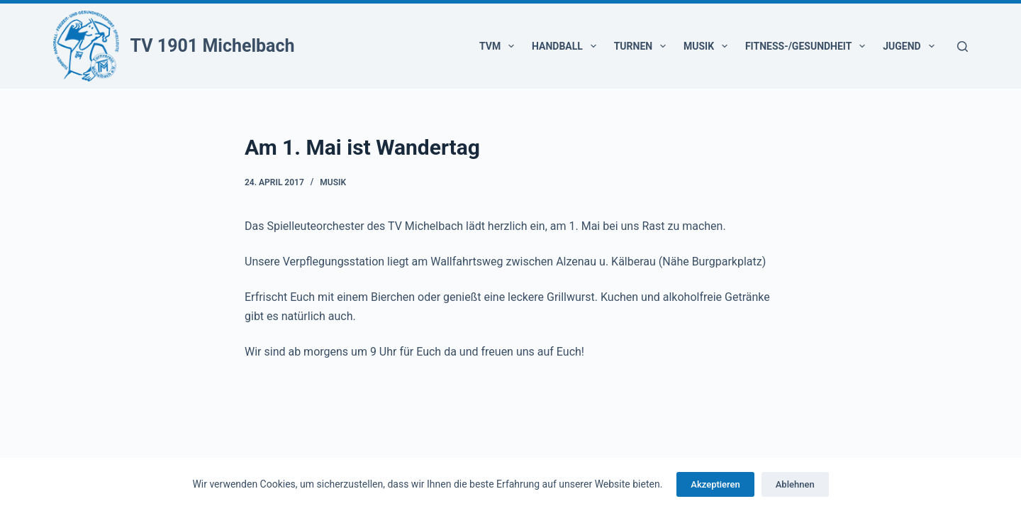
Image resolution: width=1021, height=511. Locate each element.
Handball (567, 46)
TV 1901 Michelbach (212, 45)
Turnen (642, 46)
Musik (708, 46)
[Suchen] (962, 46)
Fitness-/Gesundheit (808, 46)
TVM (499, 46)
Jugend (911, 46)
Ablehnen (795, 484)
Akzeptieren (715, 484)
